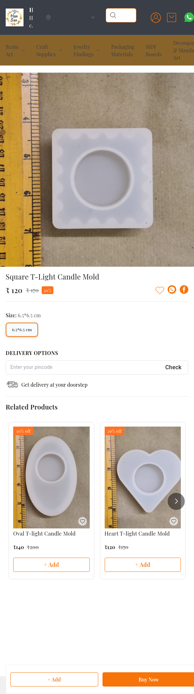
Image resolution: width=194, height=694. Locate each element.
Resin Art (12, 50)
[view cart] (171, 17)
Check (173, 367)
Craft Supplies (46, 50)
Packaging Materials (122, 50)
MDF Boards (154, 50)
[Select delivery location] (70, 17)
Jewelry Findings (84, 50)
